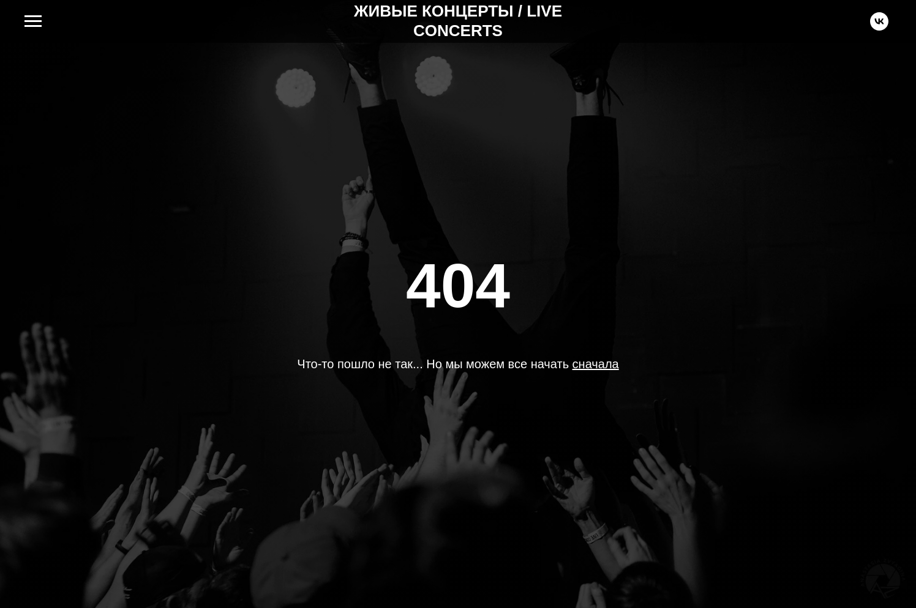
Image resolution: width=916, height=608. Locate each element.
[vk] (879, 27)
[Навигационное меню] (33, 21)
